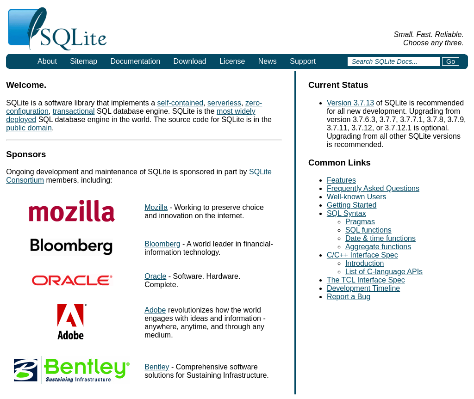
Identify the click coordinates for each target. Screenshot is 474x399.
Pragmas (360, 222)
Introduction (364, 263)
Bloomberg (162, 244)
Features (341, 180)
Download (190, 61)
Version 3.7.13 (350, 103)
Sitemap (83, 61)
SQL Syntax (346, 213)
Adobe (155, 310)
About (47, 61)
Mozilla (156, 207)
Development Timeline (363, 288)
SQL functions (368, 230)
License (232, 61)
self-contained (180, 103)
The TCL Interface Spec (366, 280)
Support (303, 61)
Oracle (155, 276)
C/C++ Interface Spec (362, 255)
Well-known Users (357, 197)
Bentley (156, 367)
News (267, 61)
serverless (224, 103)
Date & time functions (380, 238)
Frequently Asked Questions (373, 188)
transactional (74, 111)
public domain (29, 128)
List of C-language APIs (384, 272)
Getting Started (352, 205)
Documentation (136, 61)
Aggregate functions (378, 247)
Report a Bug (348, 297)
